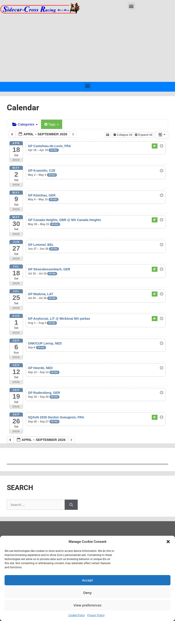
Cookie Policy (76, 615)
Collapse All (123, 134)
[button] (168, 541)
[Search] (71, 505)
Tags (51, 124)
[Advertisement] (87, 48)
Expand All (144, 134)
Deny (87, 592)
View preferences (88, 605)
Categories (25, 124)
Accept (87, 580)
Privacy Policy (96, 615)
